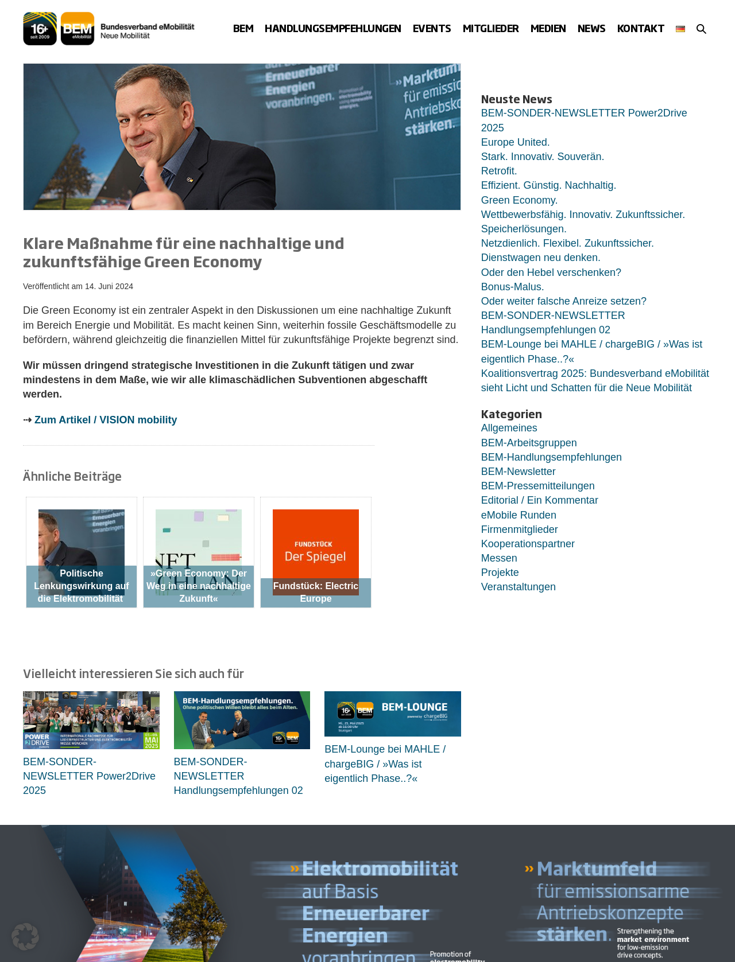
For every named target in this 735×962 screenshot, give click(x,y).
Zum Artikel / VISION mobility (105, 420)
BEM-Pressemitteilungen (538, 486)
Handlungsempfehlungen (333, 28)
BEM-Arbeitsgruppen (529, 443)
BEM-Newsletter (518, 471)
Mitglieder (491, 28)
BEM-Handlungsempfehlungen (551, 457)
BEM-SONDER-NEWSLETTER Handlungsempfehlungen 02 (238, 776)
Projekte (500, 572)
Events (432, 28)
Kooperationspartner (528, 544)
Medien (548, 28)
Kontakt (641, 28)
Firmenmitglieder (519, 529)
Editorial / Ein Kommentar (539, 500)
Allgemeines (509, 428)
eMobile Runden (518, 515)
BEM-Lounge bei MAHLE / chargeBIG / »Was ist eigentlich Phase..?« (385, 763)
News (592, 28)
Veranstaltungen (518, 587)
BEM (243, 28)
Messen (499, 558)
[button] (701, 28)
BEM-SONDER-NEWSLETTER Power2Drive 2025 (89, 776)
